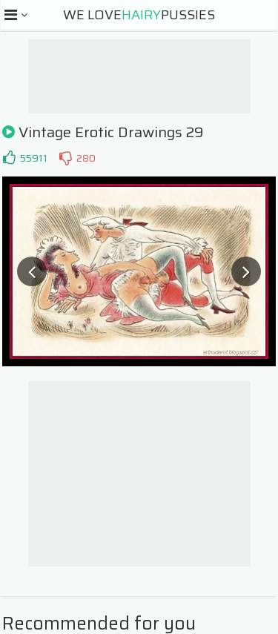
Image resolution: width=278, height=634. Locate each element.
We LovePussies (139, 14)
